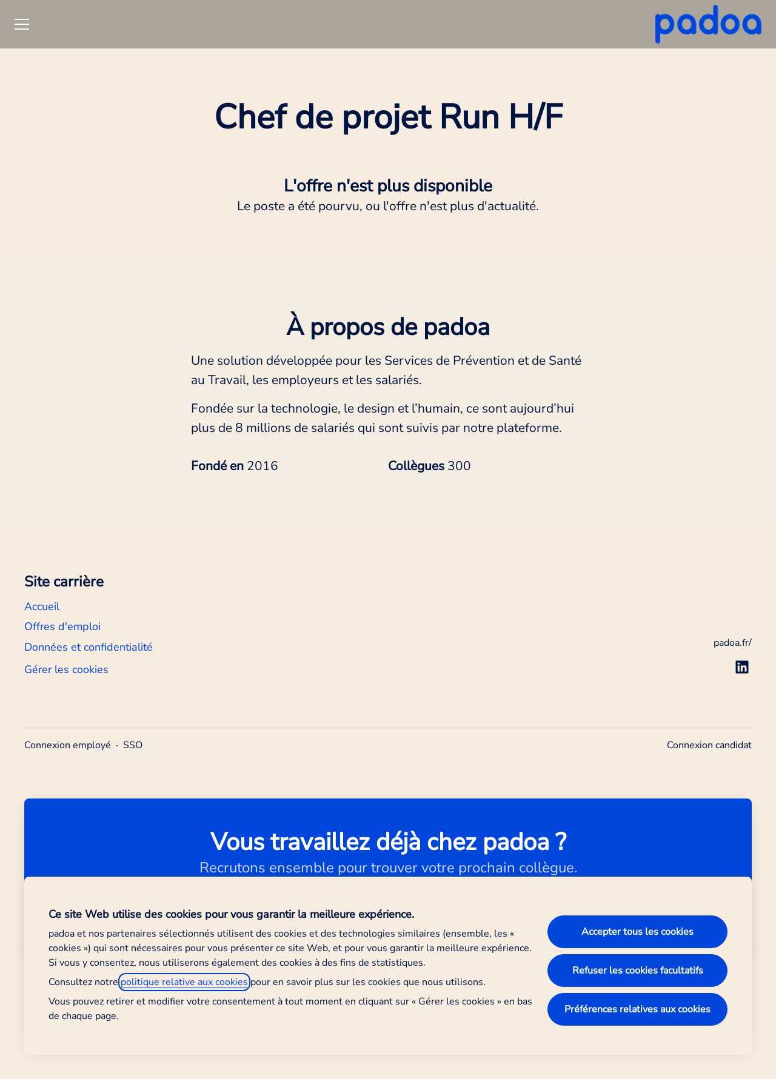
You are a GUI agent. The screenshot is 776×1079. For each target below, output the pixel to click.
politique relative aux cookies (184, 982)
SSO (132, 745)
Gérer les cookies (66, 669)
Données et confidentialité (88, 647)
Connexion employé (67, 745)
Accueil (41, 606)
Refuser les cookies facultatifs (637, 970)
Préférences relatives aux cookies (637, 1009)
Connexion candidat (709, 745)
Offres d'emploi (62, 626)
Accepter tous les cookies (637, 931)
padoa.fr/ (733, 642)
